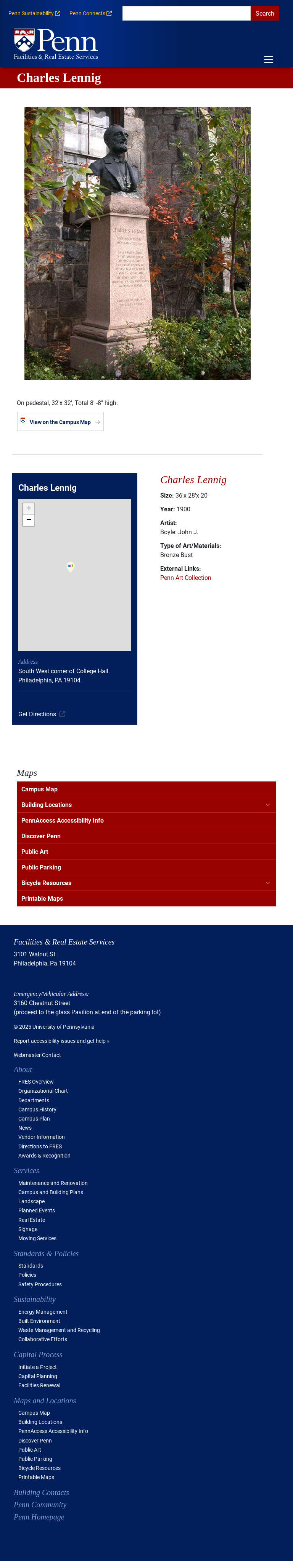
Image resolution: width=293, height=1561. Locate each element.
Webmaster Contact (37, 1054)
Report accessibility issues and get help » (61, 1040)
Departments (33, 1100)
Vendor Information (41, 1136)
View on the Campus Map (60, 422)
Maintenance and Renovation (53, 1182)
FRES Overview (36, 1081)
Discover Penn (41, 836)
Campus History (37, 1109)
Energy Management (43, 1311)
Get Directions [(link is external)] (37, 714)
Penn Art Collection (185, 577)
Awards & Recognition (44, 1155)
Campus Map (39, 789)
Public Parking (41, 867)
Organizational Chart (43, 1090)
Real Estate (31, 1219)
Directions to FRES (40, 1146)
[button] (70, 572)
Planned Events (36, 1210)
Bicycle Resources (46, 883)
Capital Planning (37, 1376)
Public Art (34, 851)
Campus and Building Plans (50, 1192)
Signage (27, 1229)
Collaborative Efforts (42, 1339)
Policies (27, 1274)
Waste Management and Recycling (59, 1330)
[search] (186, 13)
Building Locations (46, 805)
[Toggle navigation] (268, 59)
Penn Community (40, 1504)
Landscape (31, 1201)
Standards (30, 1265)
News (25, 1127)
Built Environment (39, 1320)
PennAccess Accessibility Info (62, 820)
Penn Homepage (39, 1517)
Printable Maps (42, 898)
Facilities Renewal (39, 1385)
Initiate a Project (37, 1366)
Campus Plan (34, 1118)
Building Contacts (41, 1492)
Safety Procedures (40, 1284)
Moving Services (37, 1238)
